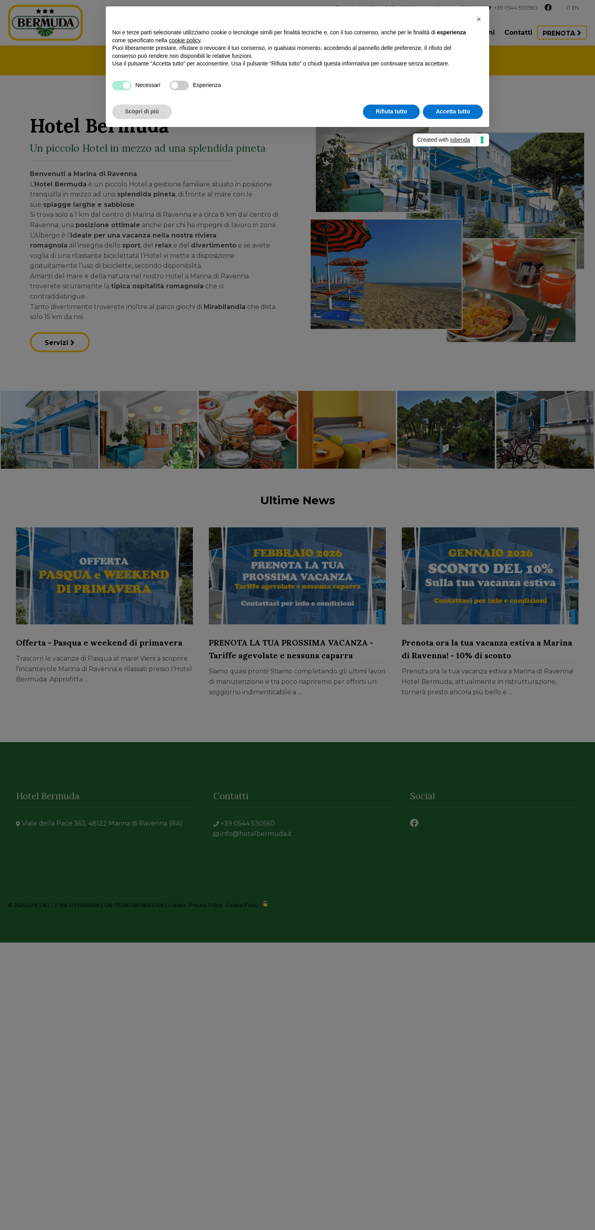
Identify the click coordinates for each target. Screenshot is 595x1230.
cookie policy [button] (184, 40)
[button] (478, 19)
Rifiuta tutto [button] (391, 111)
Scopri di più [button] (142, 111)
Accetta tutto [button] (453, 111)
